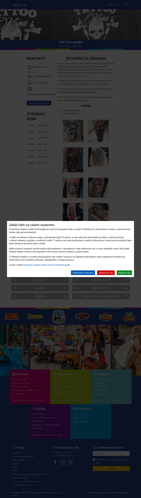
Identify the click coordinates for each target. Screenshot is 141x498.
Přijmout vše (124, 272)
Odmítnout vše (106, 272)
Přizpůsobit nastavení (83, 272)
